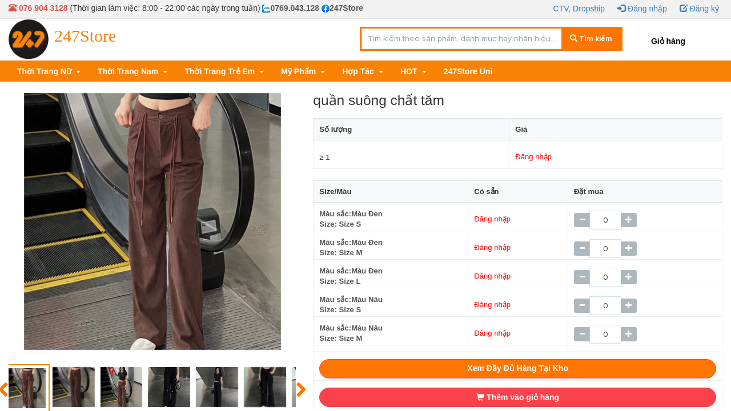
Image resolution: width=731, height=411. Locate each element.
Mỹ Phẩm (299, 71)
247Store (342, 8)
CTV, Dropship (579, 8)
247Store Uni (468, 71)
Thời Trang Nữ (45, 71)
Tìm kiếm (591, 38)
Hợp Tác (359, 71)
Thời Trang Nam (129, 71)
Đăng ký (699, 8)
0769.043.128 (290, 8)
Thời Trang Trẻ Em (220, 71)
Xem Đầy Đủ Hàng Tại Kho (517, 368)
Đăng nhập (642, 8)
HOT (409, 71)
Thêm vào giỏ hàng (517, 397)
